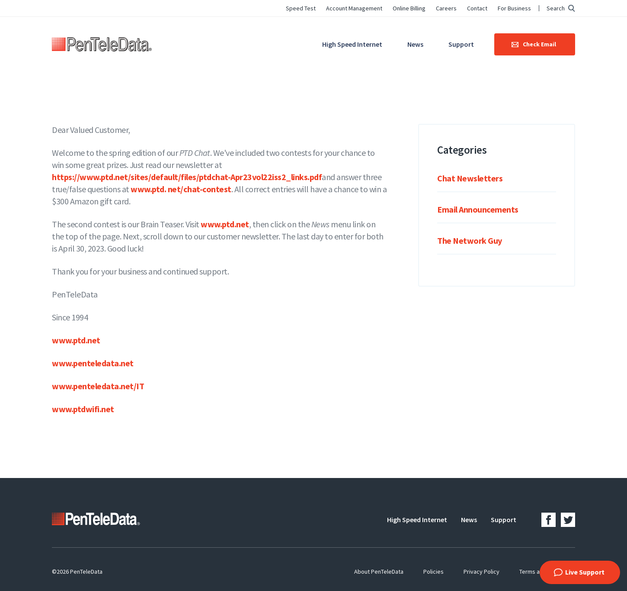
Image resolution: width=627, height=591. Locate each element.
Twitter (568, 520)
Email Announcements (477, 209)
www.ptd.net (225, 224)
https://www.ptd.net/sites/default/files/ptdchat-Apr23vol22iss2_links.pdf (187, 176)
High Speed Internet (352, 44)
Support (461, 44)
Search (556, 8)
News (415, 44)
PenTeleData (102, 44)
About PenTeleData (378, 571)
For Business (514, 8)
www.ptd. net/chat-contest (181, 189)
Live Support (585, 572)
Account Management (354, 8)
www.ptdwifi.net (83, 409)
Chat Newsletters (469, 178)
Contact (477, 8)
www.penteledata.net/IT (98, 386)
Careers (446, 8)
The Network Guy (469, 240)
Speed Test (301, 8)
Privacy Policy (481, 571)
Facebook (548, 520)
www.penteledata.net (93, 363)
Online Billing (409, 8)
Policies (433, 571)
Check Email (539, 44)
